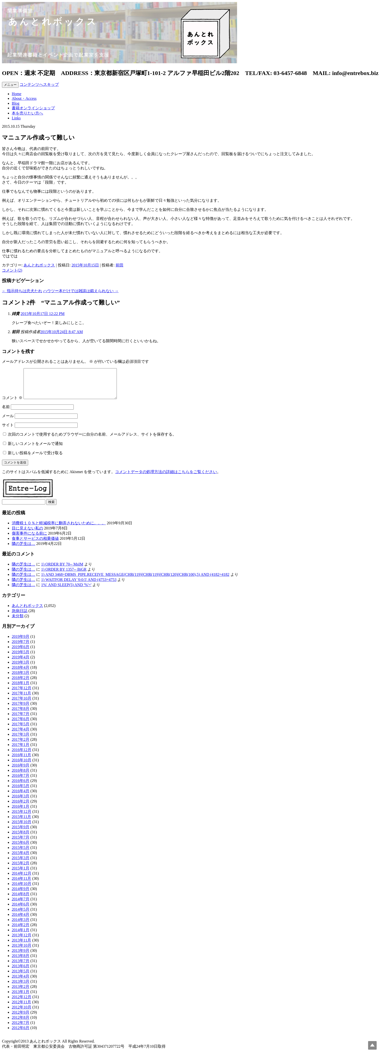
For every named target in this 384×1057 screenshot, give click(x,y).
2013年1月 (20, 997)
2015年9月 (20, 833)
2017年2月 (20, 745)
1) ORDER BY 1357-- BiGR (63, 575)
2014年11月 (21, 884)
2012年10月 (21, 1013)
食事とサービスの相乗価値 (35, 544)
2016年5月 (20, 792)
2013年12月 (21, 941)
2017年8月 (20, 714)
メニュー (10, 85)
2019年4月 (20, 663)
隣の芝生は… (23, 549)
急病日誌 (19, 617)
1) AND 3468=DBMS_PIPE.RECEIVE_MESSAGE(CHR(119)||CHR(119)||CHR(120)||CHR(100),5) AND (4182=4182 (135, 580)
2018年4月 (20, 673)
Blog (15, 103)
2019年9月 (20, 642)
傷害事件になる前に (29, 539)
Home (16, 94)
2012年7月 (20, 1028)
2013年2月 (20, 992)
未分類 (18, 622)
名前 (6, 413)
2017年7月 (20, 719)
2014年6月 (20, 910)
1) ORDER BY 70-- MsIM (62, 570)
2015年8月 (20, 838)
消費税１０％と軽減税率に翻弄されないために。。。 (59, 529)
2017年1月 (20, 750)
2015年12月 (21, 817)
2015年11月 (21, 822)
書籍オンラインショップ (33, 108)
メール (8, 422)
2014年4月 (20, 920)
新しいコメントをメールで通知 (35, 449)
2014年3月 (20, 925)
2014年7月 (20, 905)
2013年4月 (20, 982)
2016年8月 (20, 776)
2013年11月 (21, 946)
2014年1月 (20, 936)
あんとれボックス (39, 265)
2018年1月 (20, 689)
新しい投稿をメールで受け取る (35, 459)
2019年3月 (20, 668)
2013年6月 (20, 972)
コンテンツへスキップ (39, 84)
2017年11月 (21, 699)
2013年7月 (20, 967)
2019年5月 (20, 658)
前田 (119, 265)
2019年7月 (20, 647)
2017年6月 (20, 725)
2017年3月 (20, 740)
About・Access (24, 98)
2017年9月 (20, 709)
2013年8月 (20, 961)
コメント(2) (12, 270)
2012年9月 (20, 1018)
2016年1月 (20, 812)
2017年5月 (20, 730)
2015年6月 (20, 848)
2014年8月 (20, 900)
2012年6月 (20, 1034)
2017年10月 (21, 704)
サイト (8, 431)
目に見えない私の (27, 534)
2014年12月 (21, 879)
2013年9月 (20, 956)
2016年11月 (21, 761)
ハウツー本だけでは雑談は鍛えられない (81, 291)
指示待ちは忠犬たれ (22, 291)
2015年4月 (20, 858)
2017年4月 (20, 735)
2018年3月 (20, 678)
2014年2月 (20, 931)
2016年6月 (20, 786)
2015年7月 (20, 843)
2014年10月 (21, 889)
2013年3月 (20, 987)
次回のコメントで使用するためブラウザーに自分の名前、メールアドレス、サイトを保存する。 (92, 440)
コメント (12, 404)
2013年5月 (20, 977)
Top (372, 1045)
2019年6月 (20, 653)
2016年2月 (20, 807)
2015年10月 (21, 828)
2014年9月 (20, 895)
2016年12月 (21, 756)
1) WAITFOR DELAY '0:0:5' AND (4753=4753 (78, 585)
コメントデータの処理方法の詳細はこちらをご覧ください (166, 478)
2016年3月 (20, 802)
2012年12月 (21, 1003)
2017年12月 (21, 694)
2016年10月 (21, 766)
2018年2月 (20, 683)
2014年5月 (20, 915)
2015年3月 (20, 864)
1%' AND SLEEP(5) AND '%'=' (66, 591)
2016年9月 (20, 771)
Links (16, 118)
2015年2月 (20, 869)
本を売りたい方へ (27, 113)
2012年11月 (21, 1008)
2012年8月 (20, 1023)
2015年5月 (20, 853)
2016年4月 (20, 797)
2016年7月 (20, 781)
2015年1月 (20, 874)
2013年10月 (21, 951)
